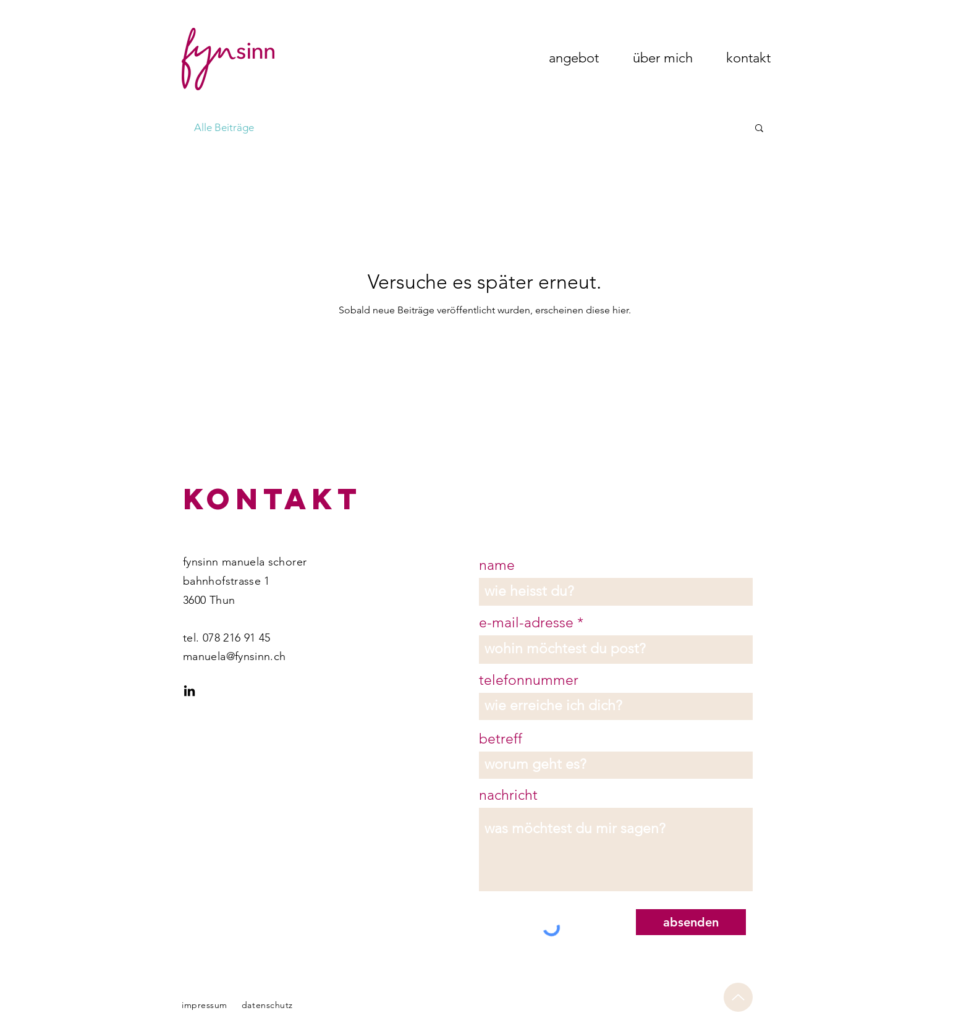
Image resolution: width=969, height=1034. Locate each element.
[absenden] (691, 922)
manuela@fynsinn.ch (234, 656)
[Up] (738, 997)
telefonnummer (528, 680)
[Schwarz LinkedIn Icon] (189, 690)
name (497, 565)
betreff (500, 739)
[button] (759, 128)
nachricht (508, 795)
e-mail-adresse (526, 623)
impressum (204, 1005)
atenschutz (270, 1005)
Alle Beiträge (224, 127)
